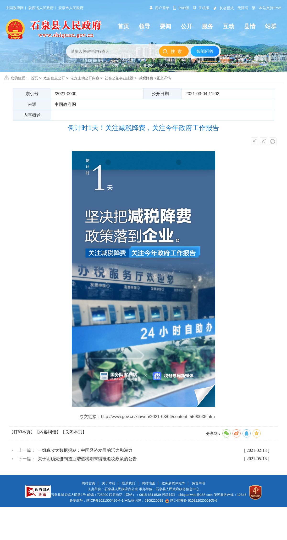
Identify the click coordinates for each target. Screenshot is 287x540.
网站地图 (148, 483)
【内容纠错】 (48, 432)
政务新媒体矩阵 (173, 483)
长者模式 (223, 8)
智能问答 (205, 51)
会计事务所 (145, 65)
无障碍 (242, 8)
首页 (34, 78)
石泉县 (100, 65)
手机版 (201, 8)
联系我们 (128, 483)
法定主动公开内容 (85, 78)
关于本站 (108, 483)
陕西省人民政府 (41, 8)
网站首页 (88, 483)
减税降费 (146, 78)
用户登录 (159, 8)
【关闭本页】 (74, 432)
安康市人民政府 (70, 8)
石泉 (127, 65)
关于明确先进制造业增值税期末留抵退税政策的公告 (87, 458)
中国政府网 (15, 8)
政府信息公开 (54, 78)
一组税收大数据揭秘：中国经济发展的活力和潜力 (85, 450)
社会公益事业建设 (119, 78)
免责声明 (198, 483)
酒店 (163, 65)
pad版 (181, 8)
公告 (114, 65)
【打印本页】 (22, 432)
